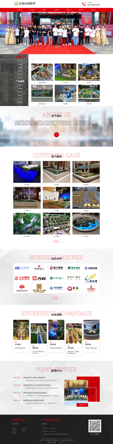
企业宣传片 (20, 85)
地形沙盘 (20, 64)
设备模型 (20, 67)
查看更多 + (56, 241)
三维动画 (20, 88)
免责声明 (61, 442)
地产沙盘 (20, 61)
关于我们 (31, 9)
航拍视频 (20, 92)
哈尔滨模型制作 (63, 440)
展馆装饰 (20, 98)
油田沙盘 (20, 71)
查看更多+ (82, 405)
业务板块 (44, 9)
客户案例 (56, 9)
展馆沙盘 (20, 74)
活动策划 (20, 102)
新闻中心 (68, 9)
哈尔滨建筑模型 (56, 440)
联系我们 (93, 9)
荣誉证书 (81, 9)
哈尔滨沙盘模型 (48, 440)
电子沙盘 (20, 77)
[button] (54, 51)
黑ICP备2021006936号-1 (66, 438)
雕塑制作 (20, 95)
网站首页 (19, 9)
